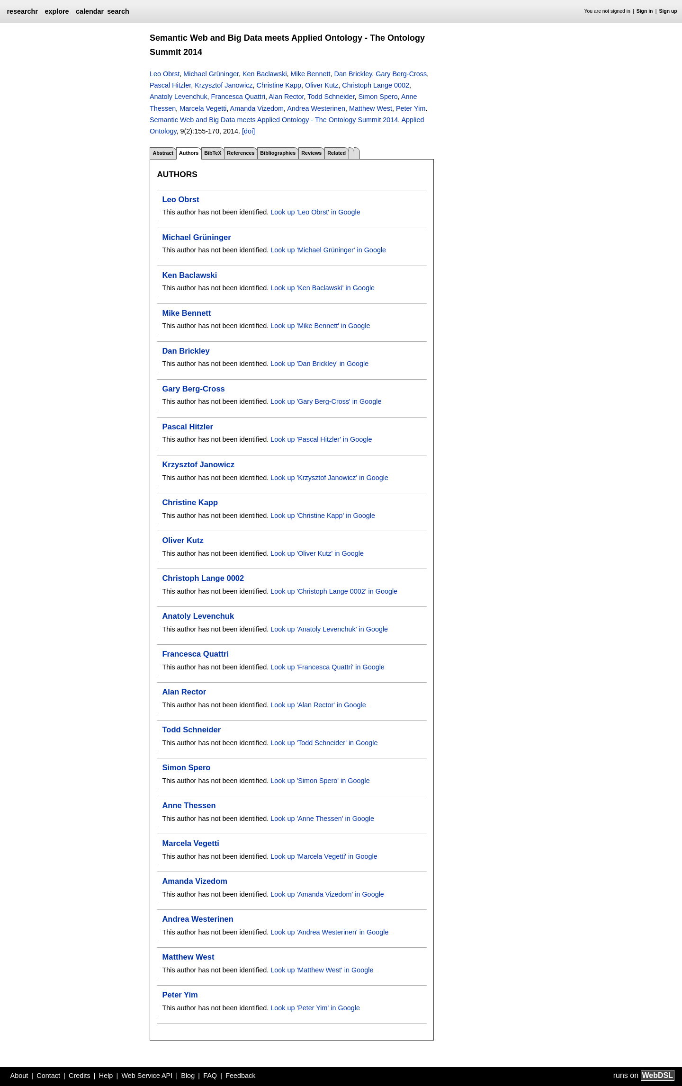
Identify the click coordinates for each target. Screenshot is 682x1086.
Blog (188, 1075)
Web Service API (146, 1075)
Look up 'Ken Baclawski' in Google (322, 288)
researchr (22, 11)
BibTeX (212, 153)
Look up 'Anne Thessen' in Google (322, 818)
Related (336, 153)
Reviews (311, 153)
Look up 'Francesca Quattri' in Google (327, 667)
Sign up (668, 11)
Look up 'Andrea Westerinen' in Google (329, 932)
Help (106, 1075)
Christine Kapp (279, 85)
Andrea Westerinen (316, 108)
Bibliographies (278, 153)
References (240, 153)
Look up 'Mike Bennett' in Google (320, 325)
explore (57, 11)
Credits (79, 1075)
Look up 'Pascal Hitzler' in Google (321, 439)
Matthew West (370, 108)
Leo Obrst (164, 74)
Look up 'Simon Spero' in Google (320, 780)
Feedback (240, 1075)
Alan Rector (286, 96)
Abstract (163, 153)
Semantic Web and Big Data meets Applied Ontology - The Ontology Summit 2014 (274, 120)
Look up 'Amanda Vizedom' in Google (327, 894)
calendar (90, 11)
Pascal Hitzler (170, 85)
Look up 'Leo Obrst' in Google (315, 212)
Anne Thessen (188, 805)
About (19, 1075)
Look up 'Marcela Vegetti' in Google (323, 856)
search (118, 11)
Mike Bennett (311, 74)
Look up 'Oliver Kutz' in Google (317, 553)
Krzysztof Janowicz (223, 85)
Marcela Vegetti (202, 108)
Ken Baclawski (264, 74)
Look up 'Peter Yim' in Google (315, 1008)
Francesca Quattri (238, 96)
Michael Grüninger (211, 74)
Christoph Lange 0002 (375, 85)
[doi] (248, 131)
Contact (48, 1075)
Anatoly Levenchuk (178, 96)
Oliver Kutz (321, 85)
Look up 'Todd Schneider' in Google (323, 743)
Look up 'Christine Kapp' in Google (322, 515)
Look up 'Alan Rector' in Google (318, 705)
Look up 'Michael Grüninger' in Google (328, 250)
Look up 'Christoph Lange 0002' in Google (333, 591)
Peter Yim (410, 108)
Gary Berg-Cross (401, 74)
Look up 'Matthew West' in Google (321, 970)
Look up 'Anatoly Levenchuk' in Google (329, 629)
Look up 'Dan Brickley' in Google (319, 363)
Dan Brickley (353, 74)
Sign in (645, 11)
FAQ (210, 1075)
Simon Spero (378, 96)
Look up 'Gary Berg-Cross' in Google (325, 401)
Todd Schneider (330, 96)
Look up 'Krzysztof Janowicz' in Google (329, 477)
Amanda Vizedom (257, 108)
